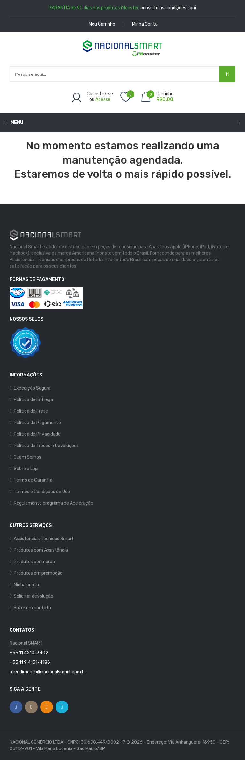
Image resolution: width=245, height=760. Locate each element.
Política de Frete (31, 411)
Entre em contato (32, 607)
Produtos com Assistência (41, 550)
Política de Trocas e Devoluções (46, 445)
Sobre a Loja (26, 468)
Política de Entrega (33, 399)
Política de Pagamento (37, 422)
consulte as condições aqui (168, 8)
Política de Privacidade (37, 434)
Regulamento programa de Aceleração (53, 503)
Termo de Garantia (33, 480)
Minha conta (26, 584)
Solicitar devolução (33, 596)
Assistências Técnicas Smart (44, 538)
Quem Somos (27, 457)
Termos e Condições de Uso (42, 491)
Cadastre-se (100, 94)
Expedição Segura (32, 388)
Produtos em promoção (38, 573)
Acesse (102, 99)
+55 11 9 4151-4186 (30, 662)
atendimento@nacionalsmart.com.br (48, 672)
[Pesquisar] (227, 74)
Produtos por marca (34, 561)
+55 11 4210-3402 (29, 652)
